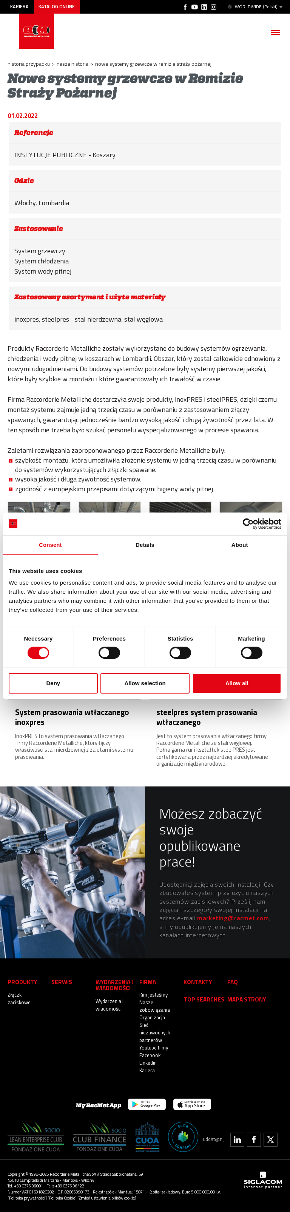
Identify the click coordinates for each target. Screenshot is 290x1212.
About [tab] (239, 545)
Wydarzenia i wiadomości (109, 1004)
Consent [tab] (50, 545)
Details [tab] (145, 545)
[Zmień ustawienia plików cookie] (106, 1198)
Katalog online (57, 6)
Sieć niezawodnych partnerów (154, 1032)
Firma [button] (147, 982)
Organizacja (152, 1017)
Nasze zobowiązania (154, 1006)
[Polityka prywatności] (27, 1198)
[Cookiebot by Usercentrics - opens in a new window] (248, 523)
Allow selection (144, 683)
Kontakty (198, 982)
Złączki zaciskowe (19, 998)
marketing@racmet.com (233, 918)
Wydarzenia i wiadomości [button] (114, 985)
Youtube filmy (153, 1047)
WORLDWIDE (254, 6)
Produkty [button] (22, 982)
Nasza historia (72, 64)
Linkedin (148, 1062)
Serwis (61, 982)
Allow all (236, 683)
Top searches (204, 999)
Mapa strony (246, 999)
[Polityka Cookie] (62, 1198)
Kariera (19, 6)
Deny (53, 683)
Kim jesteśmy (153, 994)
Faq (232, 982)
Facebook (149, 1055)
